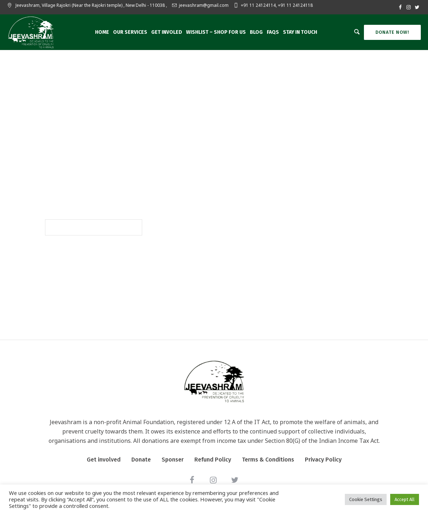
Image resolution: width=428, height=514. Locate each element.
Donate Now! (392, 32)
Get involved (104, 459)
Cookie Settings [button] (365, 499)
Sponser (173, 459)
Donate (141, 459)
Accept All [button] (405, 499)
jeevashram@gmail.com (204, 5)
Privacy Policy (323, 459)
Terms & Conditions (268, 459)
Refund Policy (212, 459)
